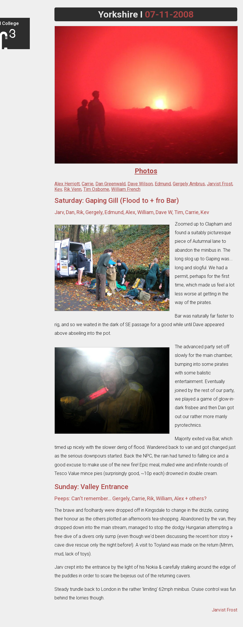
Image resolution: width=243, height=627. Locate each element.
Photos (12, 144)
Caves (11, 159)
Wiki (9, 189)
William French (125, 189)
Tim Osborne (96, 189)
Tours (10, 124)
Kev (58, 189)
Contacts (13, 99)
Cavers (12, 169)
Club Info (13, 79)
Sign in (11, 56)
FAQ (9, 89)
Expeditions (16, 134)
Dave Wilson (140, 183)
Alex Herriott (67, 183)
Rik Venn (72, 189)
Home (11, 69)
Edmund (163, 183)
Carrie (87, 183)
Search (12, 602)
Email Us (13, 612)
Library (11, 179)
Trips (10, 114)
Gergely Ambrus (189, 183)
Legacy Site (16, 622)
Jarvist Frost (219, 183)
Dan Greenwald (110, 183)
